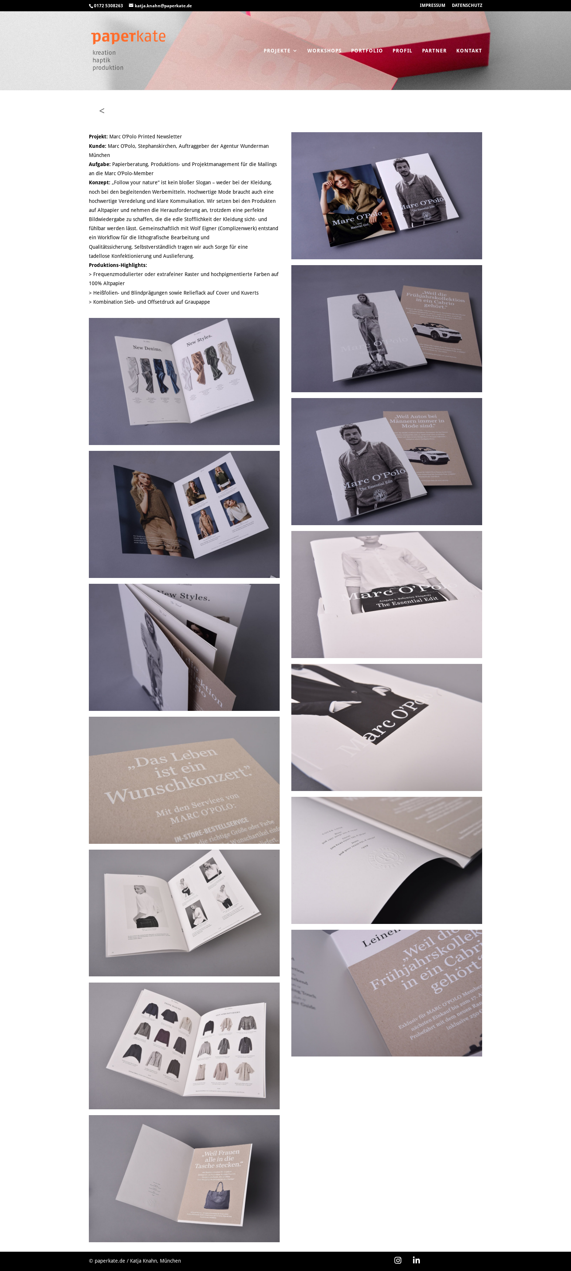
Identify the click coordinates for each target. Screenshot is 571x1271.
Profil (403, 51)
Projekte (277, 51)
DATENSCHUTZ (467, 5)
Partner (434, 51)
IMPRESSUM (432, 5)
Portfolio (367, 51)
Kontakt (469, 51)
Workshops (324, 51)
